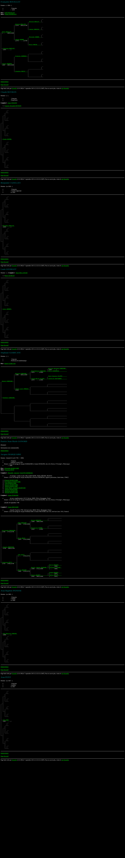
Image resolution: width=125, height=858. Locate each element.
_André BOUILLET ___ (7, 34)
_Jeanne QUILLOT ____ (55, 646)
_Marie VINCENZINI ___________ (57, 419)
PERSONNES (4, 93)
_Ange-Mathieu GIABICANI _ (38, 419)
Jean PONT (6, 810)
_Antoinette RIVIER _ (55, 637)
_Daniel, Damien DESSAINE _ (39, 637)
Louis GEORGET (7, 351)
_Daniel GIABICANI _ (7, 432)
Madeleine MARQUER (11, 551)
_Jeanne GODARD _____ (21, 44)
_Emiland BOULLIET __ (21, 25)
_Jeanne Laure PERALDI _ (22, 441)
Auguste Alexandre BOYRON (13, 118)
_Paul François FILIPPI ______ (57, 425)
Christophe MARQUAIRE (11, 528)
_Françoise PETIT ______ (9, 631)
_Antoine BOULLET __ (35, 22)
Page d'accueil (4, 96)
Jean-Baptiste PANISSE (10, 711)
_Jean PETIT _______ (23, 622)
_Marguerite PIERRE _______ (39, 590)
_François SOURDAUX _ (21, 63)
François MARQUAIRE (11, 540)
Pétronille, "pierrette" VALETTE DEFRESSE (20, 533)
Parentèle (14, 100)
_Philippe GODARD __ (35, 40)
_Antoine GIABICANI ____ (22, 422)
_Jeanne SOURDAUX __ (7, 73)
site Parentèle (65, 100)
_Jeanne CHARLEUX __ (35, 31)
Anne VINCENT (12, 115)
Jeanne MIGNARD (13, 567)
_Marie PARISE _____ (35, 50)
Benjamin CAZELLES (9, 255)
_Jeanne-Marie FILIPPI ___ (38, 429)
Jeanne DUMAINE (13, 555)
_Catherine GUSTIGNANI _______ (57, 429)
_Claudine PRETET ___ (21, 82)
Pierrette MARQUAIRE (11, 552)
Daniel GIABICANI (9, 411)
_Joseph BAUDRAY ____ (55, 643)
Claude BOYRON (7, 157)
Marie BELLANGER (21, 308)
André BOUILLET (9, 12)
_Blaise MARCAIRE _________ (39, 581)
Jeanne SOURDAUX (10, 14)
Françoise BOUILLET (9, 54)
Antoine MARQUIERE (11, 549)
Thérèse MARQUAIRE (11, 546)
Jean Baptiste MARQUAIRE (13, 541)
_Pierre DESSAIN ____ (55, 634)
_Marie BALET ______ (23, 602)
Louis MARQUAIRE (10, 543)
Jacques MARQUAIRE (9, 613)
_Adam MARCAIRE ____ (23, 584)
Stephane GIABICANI (9, 451)
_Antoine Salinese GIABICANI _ (57, 416)
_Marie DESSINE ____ (23, 640)
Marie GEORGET (10, 311)
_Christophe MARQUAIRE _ (9, 593)
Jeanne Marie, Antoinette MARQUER (15, 548)
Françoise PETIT (9, 530)
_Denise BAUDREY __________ (39, 646)
